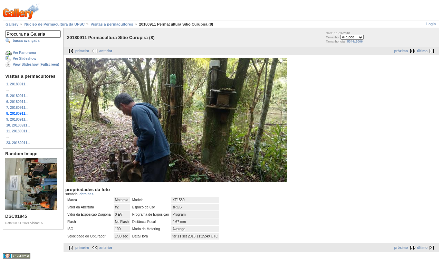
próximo (401, 51)
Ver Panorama (24, 53)
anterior (105, 51)
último (422, 51)
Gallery (12, 24)
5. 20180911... (17, 96)
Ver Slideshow (24, 58)
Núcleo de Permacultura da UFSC (54, 24)
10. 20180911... (18, 125)
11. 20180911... (18, 131)
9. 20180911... (17, 119)
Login (431, 24)
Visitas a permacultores (111, 24)
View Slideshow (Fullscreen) (36, 64)
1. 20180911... (17, 84)
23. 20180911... (18, 143)
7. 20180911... (17, 108)
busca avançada (26, 41)
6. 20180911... (17, 102)
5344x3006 (355, 41)
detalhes (86, 194)
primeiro (82, 51)
